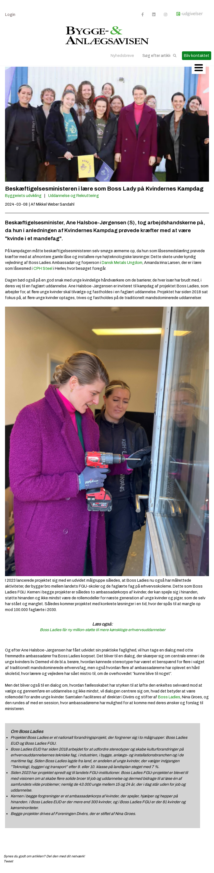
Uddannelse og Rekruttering (73, 196)
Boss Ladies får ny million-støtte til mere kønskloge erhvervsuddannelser (103, 630)
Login (10, 15)
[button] (174, 56)
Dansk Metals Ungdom (122, 263)
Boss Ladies (169, 697)
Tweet (8, 861)
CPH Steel (42, 268)
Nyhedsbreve (122, 56)
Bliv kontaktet (196, 56)
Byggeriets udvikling (23, 196)
